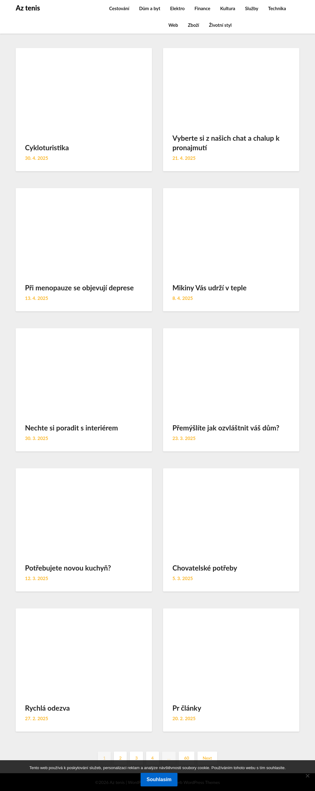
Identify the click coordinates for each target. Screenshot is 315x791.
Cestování (119, 8)
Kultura (227, 8)
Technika (277, 8)
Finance (202, 8)
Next (207, 758)
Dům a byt (149, 8)
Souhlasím (159, 779)
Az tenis (28, 8)
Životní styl (220, 25)
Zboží (193, 25)
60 (186, 758)
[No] (307, 776)
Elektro (177, 8)
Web (173, 25)
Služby (251, 8)
